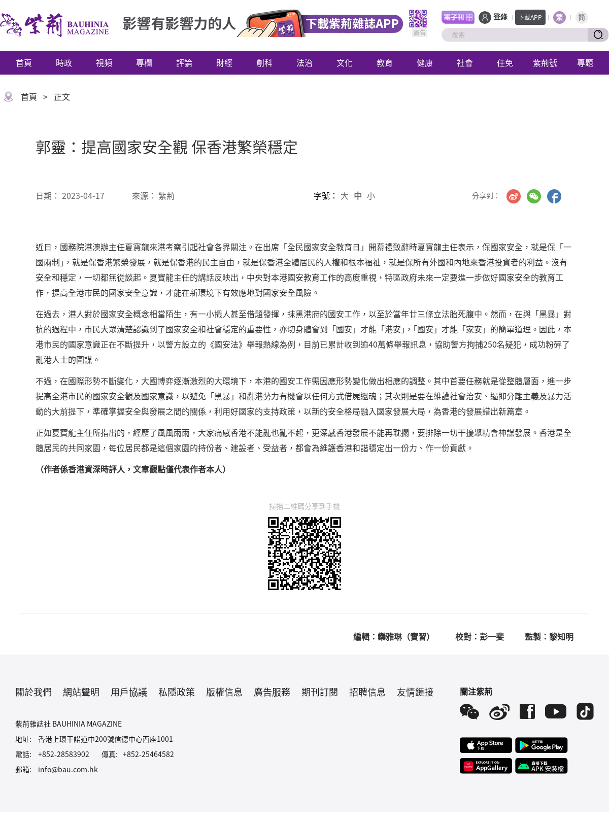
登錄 (500, 17)
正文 (62, 96)
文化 (344, 62)
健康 (425, 62)
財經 (224, 62)
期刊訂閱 (319, 691)
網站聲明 (81, 691)
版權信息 (224, 691)
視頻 (104, 62)
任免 (505, 62)
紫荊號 (545, 62)
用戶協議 (129, 691)
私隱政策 (176, 691)
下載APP (530, 17)
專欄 (144, 62)
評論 (184, 62)
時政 (64, 62)
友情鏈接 (415, 691)
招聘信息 (367, 691)
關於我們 (33, 691)
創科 (264, 62)
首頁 (24, 62)
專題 (585, 62)
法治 (304, 62)
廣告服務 (272, 691)
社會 (465, 62)
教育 (385, 62)
